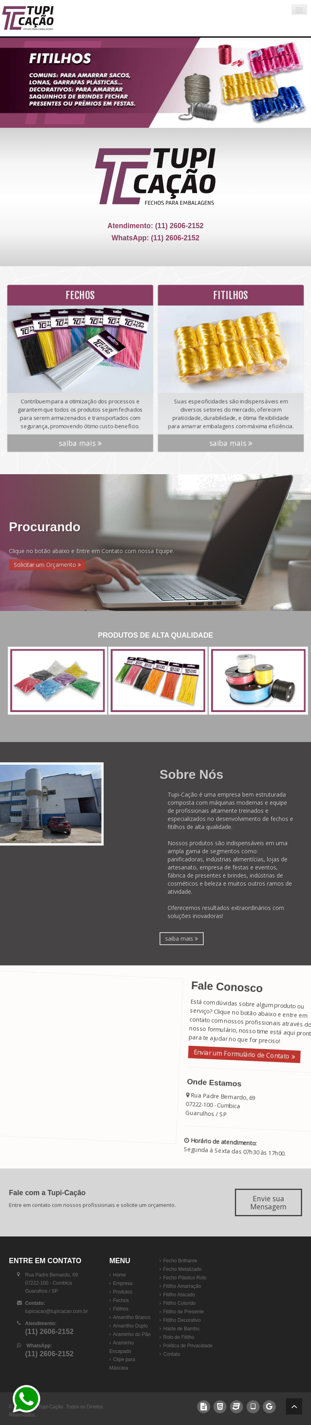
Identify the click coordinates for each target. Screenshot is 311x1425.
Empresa (122, 1283)
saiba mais (80, 434)
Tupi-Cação (51, 1407)
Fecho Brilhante (180, 1261)
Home (119, 1275)
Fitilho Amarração (182, 1286)
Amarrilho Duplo (130, 1326)
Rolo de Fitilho (178, 1337)
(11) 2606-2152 (179, 226)
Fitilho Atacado (179, 1295)
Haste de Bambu (181, 1329)
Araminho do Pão (132, 1334)
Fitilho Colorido (179, 1303)
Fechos (121, 1300)
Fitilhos (120, 1309)
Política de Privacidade (188, 1346)
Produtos (122, 1292)
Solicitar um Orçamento (47, 564)
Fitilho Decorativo (182, 1320)
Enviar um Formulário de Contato (243, 1054)
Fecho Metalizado (182, 1269)
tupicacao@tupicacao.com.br (56, 1311)
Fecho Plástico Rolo (185, 1278)
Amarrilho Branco (132, 1317)
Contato (171, 1354)
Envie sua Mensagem (268, 1202)
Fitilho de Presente (183, 1312)
